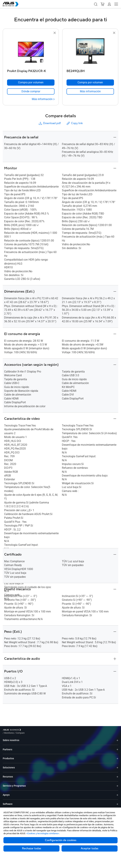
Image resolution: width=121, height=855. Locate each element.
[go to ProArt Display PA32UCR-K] (31, 51)
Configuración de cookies (60, 840)
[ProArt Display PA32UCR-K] (30, 70)
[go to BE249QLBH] (90, 51)
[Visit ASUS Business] (12, 730)
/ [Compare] (39, 730)
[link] (30, 91)
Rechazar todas (31, 848)
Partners (7, 747)
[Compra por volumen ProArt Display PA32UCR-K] (30, 82)
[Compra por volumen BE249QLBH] (90, 82)
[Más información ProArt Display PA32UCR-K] (43, 99)
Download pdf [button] (49, 123)
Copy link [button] (74, 123)
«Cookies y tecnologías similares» (42, 833)
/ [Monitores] (28, 730)
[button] (96, 4)
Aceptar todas (89, 848)
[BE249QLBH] (90, 70)
